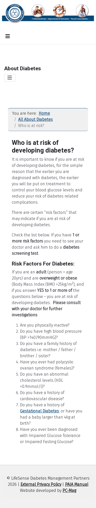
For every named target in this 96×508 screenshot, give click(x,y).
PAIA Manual (76, 484)
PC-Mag (69, 490)
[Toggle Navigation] (7, 36)
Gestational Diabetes (39, 411)
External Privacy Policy (40, 484)
